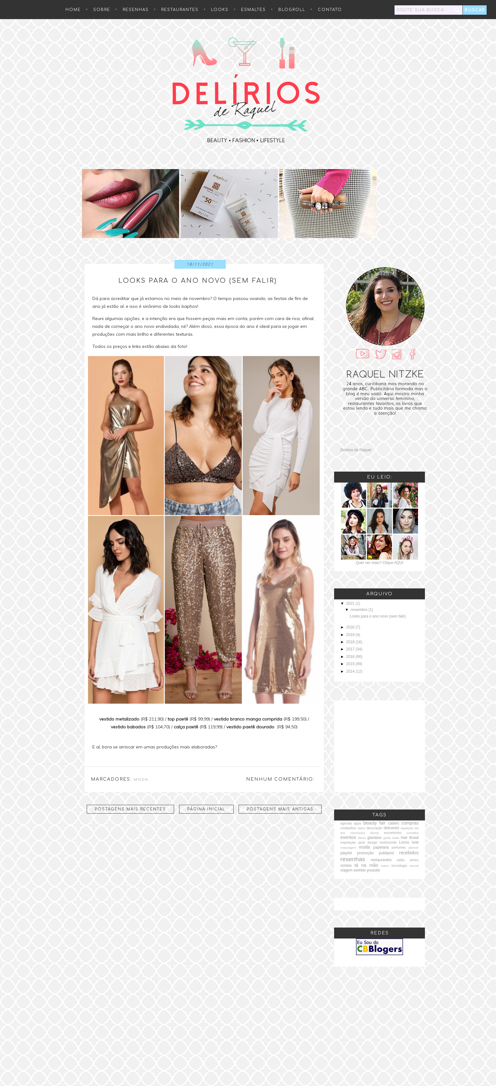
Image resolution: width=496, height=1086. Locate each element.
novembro (360, 610)
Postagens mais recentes (130, 809)
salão (401, 860)
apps (357, 823)
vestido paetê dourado (250, 727)
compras (410, 822)
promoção (365, 853)
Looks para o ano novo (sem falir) (197, 280)
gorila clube (391, 838)
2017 (351, 649)
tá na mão (366, 865)
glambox (374, 837)
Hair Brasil (410, 837)
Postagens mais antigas (280, 809)
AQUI (398, 563)
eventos (348, 837)
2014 (351, 671)
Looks (220, 10)
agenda (346, 823)
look (415, 842)
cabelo (393, 823)
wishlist (360, 870)
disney (374, 833)
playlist (346, 853)
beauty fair (374, 822)
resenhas (136, 10)
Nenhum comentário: (280, 779)
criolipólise (348, 828)
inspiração (348, 842)
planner (414, 847)
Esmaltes (253, 10)
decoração (374, 828)
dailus (361, 828)
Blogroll (291, 10)
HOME (73, 10)
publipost (386, 853)
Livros (404, 842)
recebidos (409, 852)
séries (414, 860)
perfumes (399, 847)
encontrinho (392, 833)
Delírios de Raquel (355, 450)
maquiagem (348, 847)
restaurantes (381, 860)
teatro (385, 865)
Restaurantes (180, 10)
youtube (373, 870)
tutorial (414, 865)
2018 (351, 642)
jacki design (367, 842)
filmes (362, 838)
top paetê (178, 719)
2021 (351, 603)
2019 (351, 635)
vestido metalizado (119, 719)
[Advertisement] (379, 746)
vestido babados (128, 727)
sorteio (346, 865)
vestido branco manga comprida (248, 719)
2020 (351, 627)
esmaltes (413, 833)
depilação (406, 828)
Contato (330, 10)
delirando (391, 828)
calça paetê (186, 727)
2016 (351, 656)
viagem (346, 870)
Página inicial (206, 809)
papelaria (381, 847)
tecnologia (399, 865)
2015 (351, 664)
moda (141, 780)
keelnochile (388, 842)
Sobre (101, 10)
